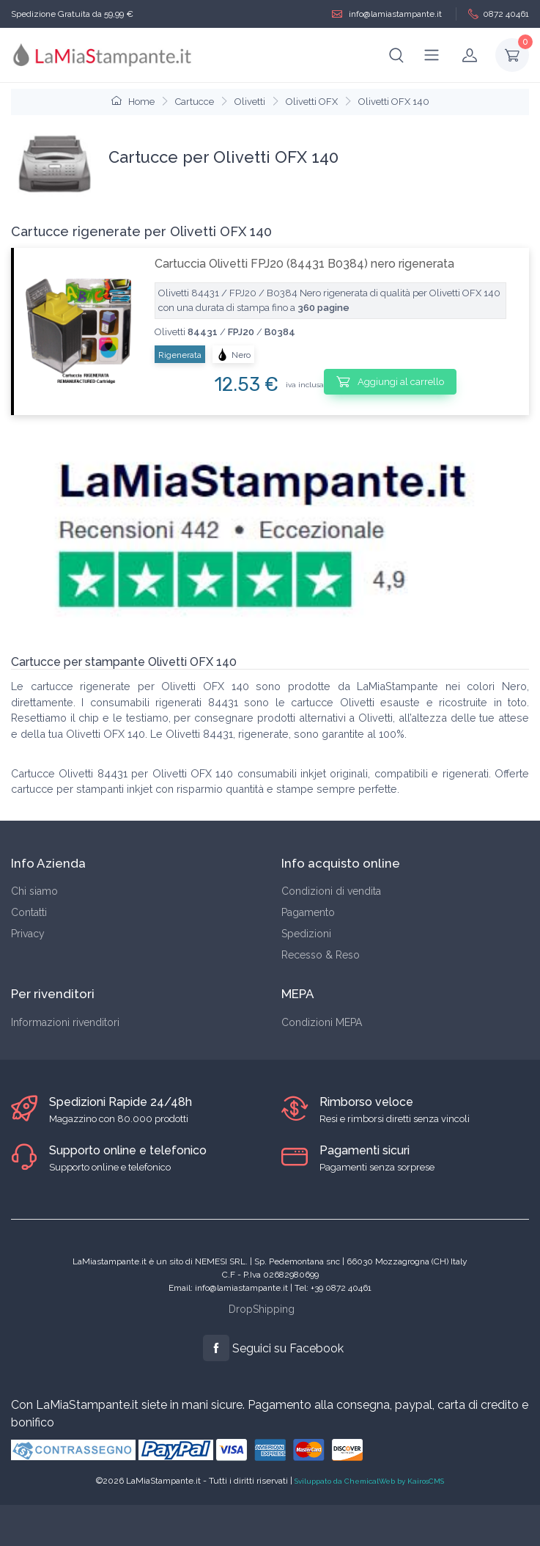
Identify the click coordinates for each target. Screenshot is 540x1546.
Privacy (28, 933)
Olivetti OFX (312, 101)
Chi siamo (34, 891)
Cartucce (194, 101)
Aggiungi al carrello (390, 381)
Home (133, 101)
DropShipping (262, 1309)
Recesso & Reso (320, 955)
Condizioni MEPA (321, 1022)
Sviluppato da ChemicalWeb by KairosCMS (369, 1481)
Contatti (29, 912)
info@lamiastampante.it (387, 14)
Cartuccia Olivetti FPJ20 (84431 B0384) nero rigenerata (304, 264)
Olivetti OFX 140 (393, 101)
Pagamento (308, 912)
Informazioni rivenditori (65, 1022)
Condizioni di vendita (331, 891)
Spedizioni (306, 933)
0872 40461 (498, 14)
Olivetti (249, 101)
